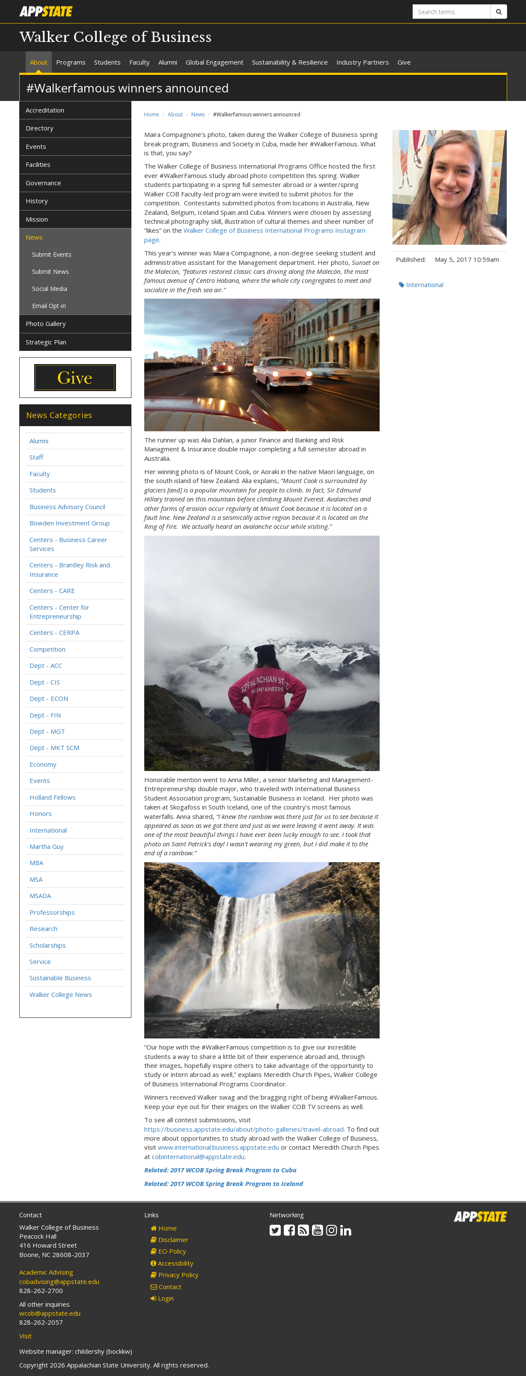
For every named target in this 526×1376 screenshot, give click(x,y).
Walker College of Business (115, 37)
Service (40, 961)
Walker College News (61, 994)
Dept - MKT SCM (54, 747)
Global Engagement (215, 62)
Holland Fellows (53, 797)
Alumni (167, 62)
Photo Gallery (46, 323)
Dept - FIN (45, 715)
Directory (39, 128)
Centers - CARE (52, 590)
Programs (71, 62)
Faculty (139, 62)
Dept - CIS (45, 682)
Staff (36, 457)
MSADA (40, 895)
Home (151, 114)
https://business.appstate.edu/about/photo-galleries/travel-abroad (244, 1129)
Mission (37, 219)
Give (404, 62)
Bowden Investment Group (70, 523)
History (37, 200)
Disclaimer (170, 1239)
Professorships (52, 912)
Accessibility (172, 1263)
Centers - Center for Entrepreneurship (59, 611)
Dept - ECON (49, 698)
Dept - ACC (46, 665)
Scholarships (48, 945)
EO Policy (168, 1251)
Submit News (50, 271)
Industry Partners (362, 62)
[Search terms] (452, 11)
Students (107, 62)
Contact (166, 1286)
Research (43, 928)
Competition (47, 649)
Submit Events (51, 254)
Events (36, 146)
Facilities (38, 164)
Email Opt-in (49, 306)
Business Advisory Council (67, 506)
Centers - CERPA (54, 632)
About (39, 62)
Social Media (49, 289)
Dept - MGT (47, 731)
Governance (43, 182)
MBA (36, 862)
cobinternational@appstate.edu (198, 1156)
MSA (36, 879)
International (421, 284)
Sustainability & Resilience (290, 62)
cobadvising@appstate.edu (59, 1281)
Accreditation (45, 110)
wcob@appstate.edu (49, 1313)
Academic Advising (46, 1272)
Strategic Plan (46, 342)
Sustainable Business (60, 977)
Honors (41, 813)
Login (162, 1298)
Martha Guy (47, 846)
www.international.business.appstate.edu (218, 1147)
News (198, 114)
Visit (25, 1336)
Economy (43, 764)
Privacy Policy (175, 1274)
